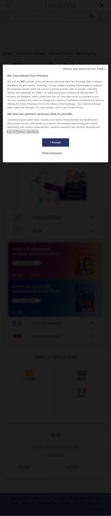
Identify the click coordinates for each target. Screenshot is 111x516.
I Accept (55, 142)
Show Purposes (52, 152)
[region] (55, 113)
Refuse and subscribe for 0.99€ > (84, 69)
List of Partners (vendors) (22, 131)
